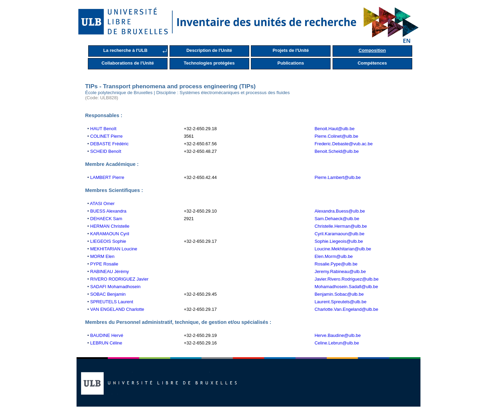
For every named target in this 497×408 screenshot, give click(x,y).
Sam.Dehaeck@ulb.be (336, 218)
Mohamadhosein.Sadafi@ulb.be (346, 286)
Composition (372, 50)
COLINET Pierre (106, 136)
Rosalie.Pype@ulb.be (335, 264)
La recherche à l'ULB (125, 50)
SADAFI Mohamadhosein (115, 286)
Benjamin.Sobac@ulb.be (338, 294)
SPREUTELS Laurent (111, 301)
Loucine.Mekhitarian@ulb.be (342, 248)
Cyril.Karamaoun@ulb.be (339, 233)
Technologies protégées (209, 63)
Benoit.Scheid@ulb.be (336, 151)
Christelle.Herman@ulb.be (340, 226)
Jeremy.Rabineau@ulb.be (340, 271)
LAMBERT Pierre (107, 177)
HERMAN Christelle (109, 226)
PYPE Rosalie (104, 264)
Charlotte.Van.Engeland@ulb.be (346, 309)
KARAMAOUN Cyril (109, 233)
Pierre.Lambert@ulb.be (337, 177)
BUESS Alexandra (108, 211)
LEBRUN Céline (106, 342)
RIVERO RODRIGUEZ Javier (119, 279)
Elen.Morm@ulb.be (333, 256)
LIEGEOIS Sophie (108, 241)
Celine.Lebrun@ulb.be (336, 342)
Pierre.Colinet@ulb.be (336, 136)
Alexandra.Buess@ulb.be (339, 211)
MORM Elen (102, 256)
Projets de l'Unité (291, 50)
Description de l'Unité (209, 50)
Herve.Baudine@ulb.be (337, 335)
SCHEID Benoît (105, 151)
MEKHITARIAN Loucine (113, 248)
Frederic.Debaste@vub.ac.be (343, 143)
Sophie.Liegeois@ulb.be (338, 241)
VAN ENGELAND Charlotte (117, 309)
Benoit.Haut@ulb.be (334, 128)
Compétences (372, 63)
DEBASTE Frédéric (109, 143)
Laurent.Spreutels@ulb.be (340, 301)
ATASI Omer (102, 203)
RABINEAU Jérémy (109, 271)
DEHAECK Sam (106, 218)
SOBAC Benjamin (108, 294)
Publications (290, 63)
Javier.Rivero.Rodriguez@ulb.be (346, 279)
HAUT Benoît (103, 128)
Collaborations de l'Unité (128, 63)
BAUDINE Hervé (106, 335)
